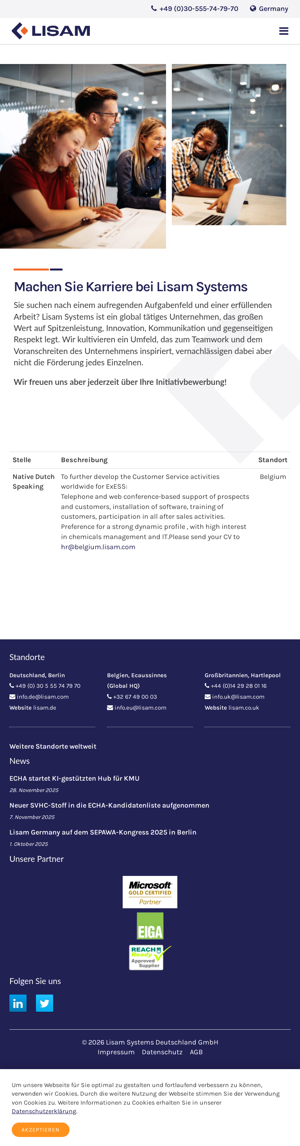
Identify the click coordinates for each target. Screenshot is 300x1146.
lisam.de (44, 707)
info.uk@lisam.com (238, 696)
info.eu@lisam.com (140, 707)
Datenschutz (162, 1052)
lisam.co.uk (244, 707)
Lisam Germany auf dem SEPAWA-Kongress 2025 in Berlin (102, 832)
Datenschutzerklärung (44, 1111)
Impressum (116, 1052)
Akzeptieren (40, 1129)
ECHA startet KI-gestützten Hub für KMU (74, 778)
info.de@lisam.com (43, 696)
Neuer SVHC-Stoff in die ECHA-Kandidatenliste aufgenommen (109, 805)
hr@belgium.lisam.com (98, 547)
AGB (196, 1052)
